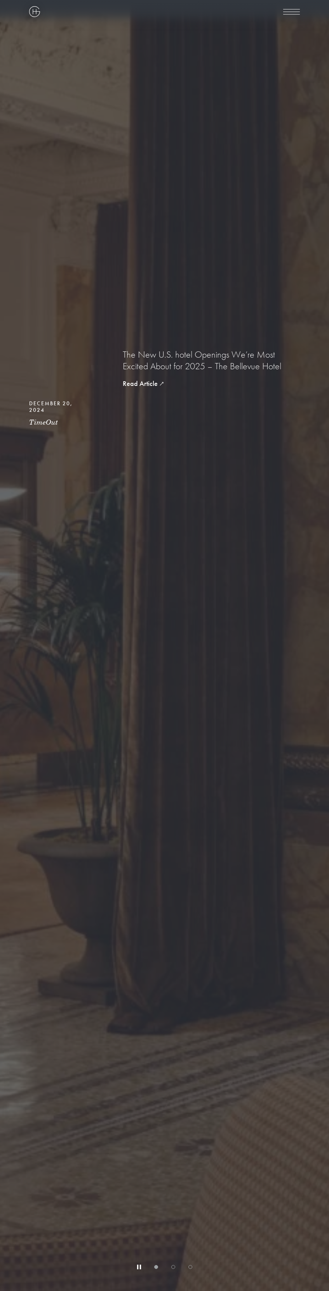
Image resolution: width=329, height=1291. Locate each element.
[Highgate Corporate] (119, 11)
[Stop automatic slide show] (139, 1267)
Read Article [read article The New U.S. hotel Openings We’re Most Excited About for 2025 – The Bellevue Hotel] (140, 383)
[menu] (291, 11)
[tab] (156, 1267)
